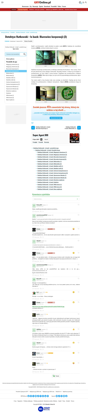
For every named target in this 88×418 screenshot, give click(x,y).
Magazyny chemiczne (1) (12, 64)
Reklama (55, 401)
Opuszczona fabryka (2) (12, 88)
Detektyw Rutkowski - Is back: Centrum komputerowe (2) (52, 173)
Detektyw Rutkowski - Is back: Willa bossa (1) (49, 184)
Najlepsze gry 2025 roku (48, 391)
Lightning (38, 329)
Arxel (37, 292)
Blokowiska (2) (10, 75)
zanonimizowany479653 (41, 264)
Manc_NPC (38, 278)
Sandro (38, 314)
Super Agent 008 (40, 135)
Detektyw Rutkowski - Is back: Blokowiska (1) (49, 161)
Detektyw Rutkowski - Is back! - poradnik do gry (26, 32)
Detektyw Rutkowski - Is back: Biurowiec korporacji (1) (51, 157)
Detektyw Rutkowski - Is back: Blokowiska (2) (49, 164)
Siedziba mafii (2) (10, 80)
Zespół (59, 401)
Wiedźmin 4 (58, 391)
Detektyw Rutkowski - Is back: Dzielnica (48, 182)
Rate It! (46, 139)
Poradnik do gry (11, 62)
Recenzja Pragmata (23, 9)
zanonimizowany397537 (41, 215)
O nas (15, 401)
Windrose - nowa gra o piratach (36, 9)
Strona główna (10, 59)
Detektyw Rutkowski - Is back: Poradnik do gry (47, 150)
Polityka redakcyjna (28, 401)
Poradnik (40, 142)
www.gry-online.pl (5, 32)
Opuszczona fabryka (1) (12, 86)
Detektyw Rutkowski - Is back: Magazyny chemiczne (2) (52, 154)
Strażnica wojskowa (11, 91)
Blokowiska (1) (10, 73)
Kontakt (68, 401)
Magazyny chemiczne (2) (12, 66)
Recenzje (35, 6)
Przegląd (35, 142)
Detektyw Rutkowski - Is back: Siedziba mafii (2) (50, 168)
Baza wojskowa (10, 99)
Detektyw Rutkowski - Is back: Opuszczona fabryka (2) (51, 177)
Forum (64, 6)
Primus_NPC (39, 204)
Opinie (41, 6)
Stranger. (38, 229)
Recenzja (46, 142)
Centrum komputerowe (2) (13, 84)
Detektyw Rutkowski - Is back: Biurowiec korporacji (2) (51, 159)
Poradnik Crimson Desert (71, 9)
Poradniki (54, 6)
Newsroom (25, 6)
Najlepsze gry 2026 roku (35, 391)
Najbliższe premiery (67, 391)
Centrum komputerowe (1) (13, 82)
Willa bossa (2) (10, 97)
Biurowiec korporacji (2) (12, 71)
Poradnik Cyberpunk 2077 (22, 391)
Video (59, 6)
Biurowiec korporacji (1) (12, 69)
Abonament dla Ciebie (56, 118)
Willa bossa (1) (10, 95)
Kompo (38, 353)
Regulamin (20, 401)
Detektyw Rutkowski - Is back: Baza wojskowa (49, 189)
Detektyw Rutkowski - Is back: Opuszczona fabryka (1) (51, 175)
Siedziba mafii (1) (10, 77)
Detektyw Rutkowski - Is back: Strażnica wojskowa (50, 180)
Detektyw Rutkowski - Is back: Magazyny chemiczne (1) (52, 152)
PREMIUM (13, 9)
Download (47, 6)
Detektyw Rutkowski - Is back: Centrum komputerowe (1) (52, 170)
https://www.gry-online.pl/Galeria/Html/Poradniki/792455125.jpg (48, 306)
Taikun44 (38, 240)
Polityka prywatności (38, 401)
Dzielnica (8, 93)
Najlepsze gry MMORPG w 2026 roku (54, 9)
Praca (63, 401)
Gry (31, 6)
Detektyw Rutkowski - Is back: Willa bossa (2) (49, 187)
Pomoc (72, 401)
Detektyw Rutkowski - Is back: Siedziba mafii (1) (50, 166)
